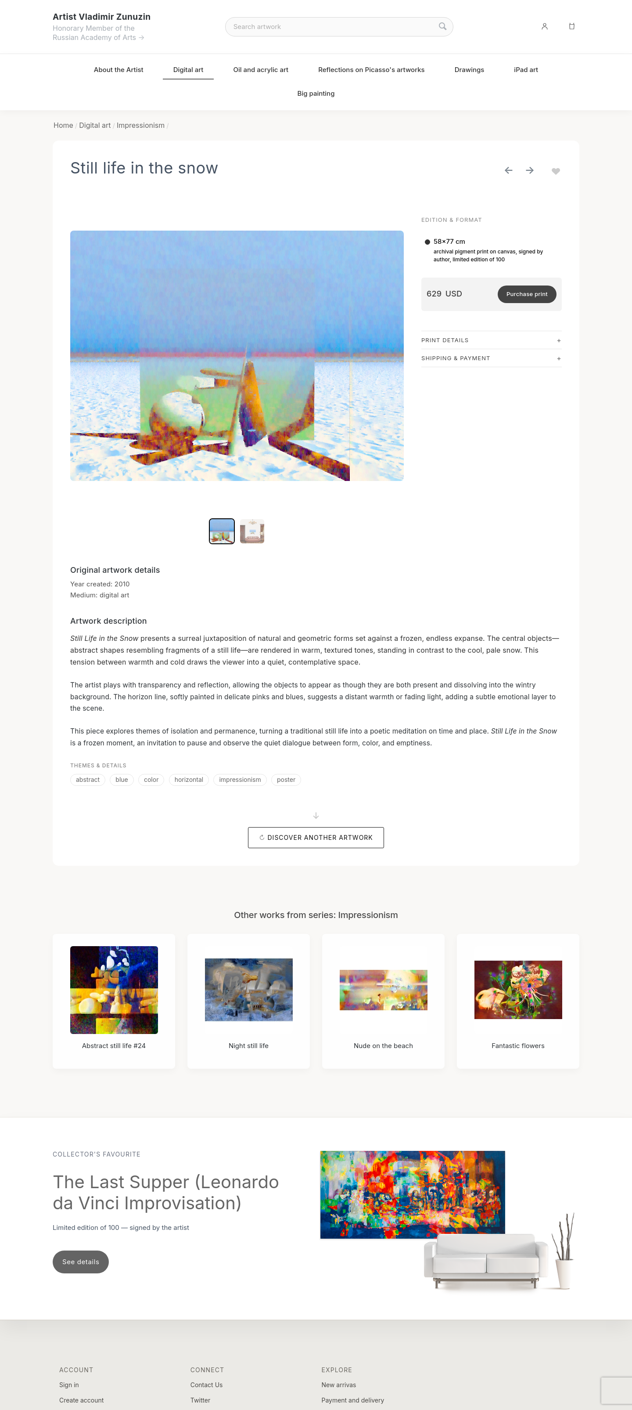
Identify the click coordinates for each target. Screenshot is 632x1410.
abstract (88, 779)
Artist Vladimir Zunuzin (102, 17)
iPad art (526, 69)
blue (121, 779)
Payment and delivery (352, 1400)
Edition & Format (451, 219)
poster (286, 779)
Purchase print (527, 293)
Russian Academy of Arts (94, 37)
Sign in (69, 1384)
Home (63, 125)
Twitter (200, 1400)
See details (80, 1262)
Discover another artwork (320, 837)
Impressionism (141, 125)
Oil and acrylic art (260, 69)
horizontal (189, 779)
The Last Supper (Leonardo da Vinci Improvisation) (166, 1192)
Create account (81, 1400)
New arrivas (338, 1384)
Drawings (470, 69)
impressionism (240, 779)
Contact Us (206, 1384)
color (151, 779)
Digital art (188, 69)
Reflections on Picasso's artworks (371, 69)
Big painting (316, 93)
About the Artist (119, 69)
